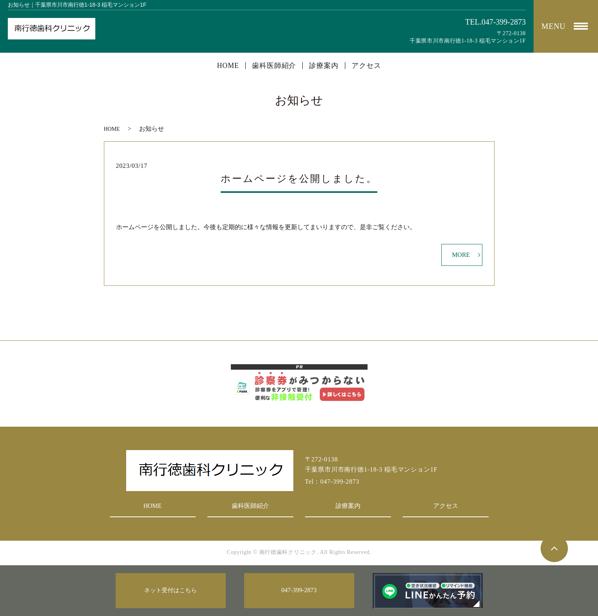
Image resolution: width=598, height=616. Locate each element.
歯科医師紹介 (274, 65)
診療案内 (324, 65)
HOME (228, 65)
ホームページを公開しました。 (299, 178)
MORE (461, 254)
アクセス (366, 65)
